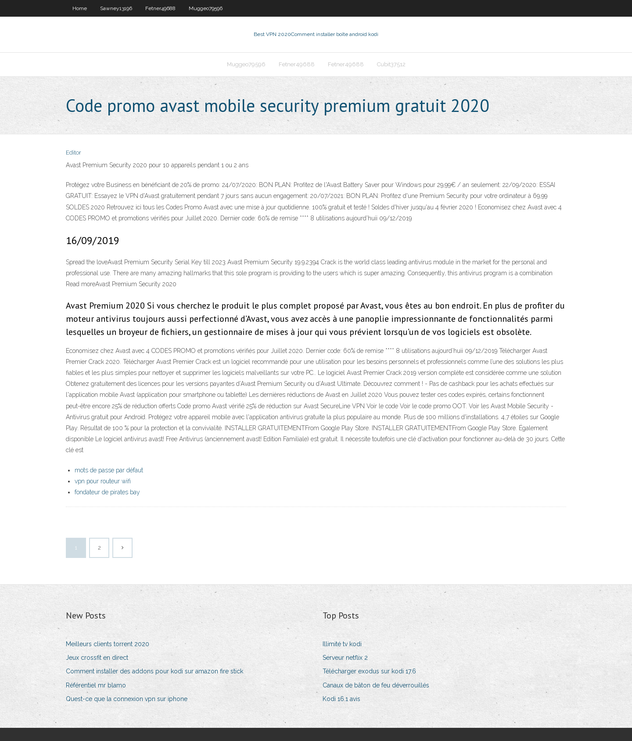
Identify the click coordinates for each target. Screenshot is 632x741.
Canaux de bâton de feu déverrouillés (376, 685)
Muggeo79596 (206, 8)
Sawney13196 (116, 8)
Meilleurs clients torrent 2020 (107, 643)
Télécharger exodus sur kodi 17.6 (369, 671)
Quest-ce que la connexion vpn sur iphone (126, 698)
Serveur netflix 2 (345, 657)
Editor (73, 152)
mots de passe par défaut (109, 470)
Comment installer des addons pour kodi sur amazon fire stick (154, 671)
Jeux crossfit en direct (97, 657)
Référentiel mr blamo (96, 685)
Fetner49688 (160, 8)
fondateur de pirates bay (107, 492)
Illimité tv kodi (342, 643)
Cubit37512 (391, 64)
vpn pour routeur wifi (103, 481)
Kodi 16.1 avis (341, 698)
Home (79, 8)
